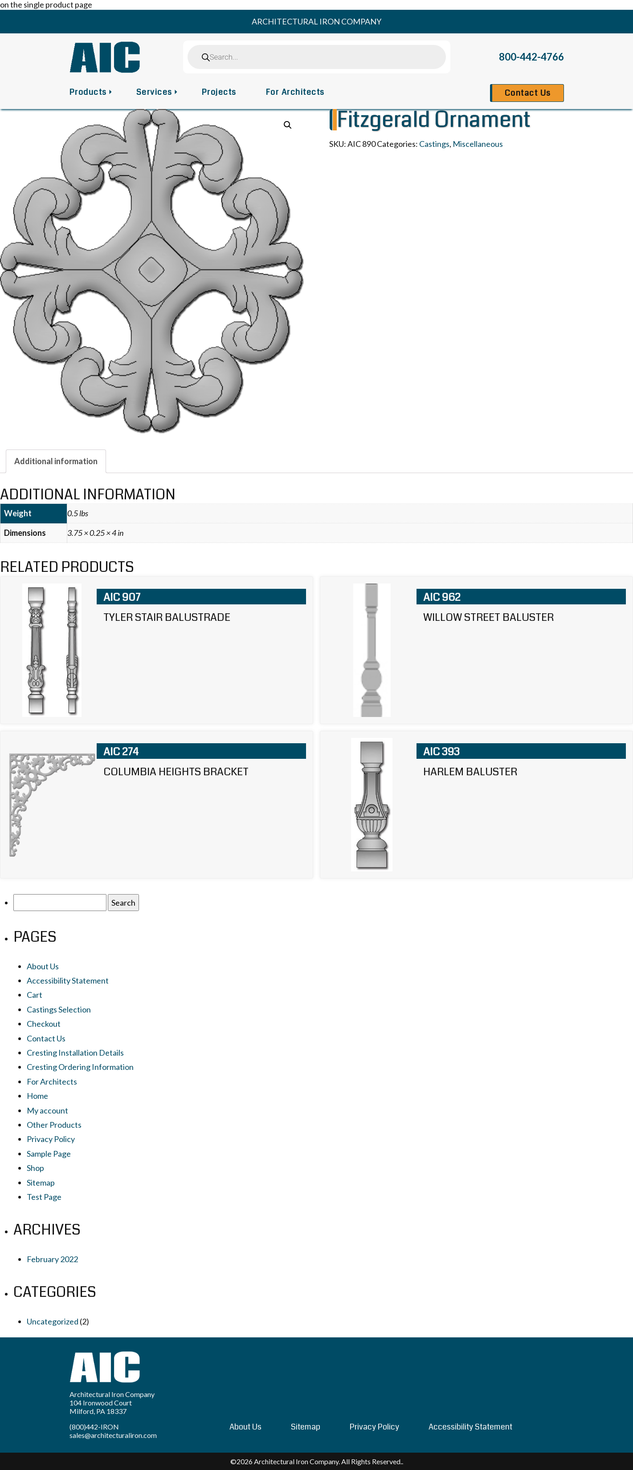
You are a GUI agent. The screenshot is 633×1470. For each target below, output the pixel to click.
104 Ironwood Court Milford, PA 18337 (100, 1406)
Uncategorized (52, 1321)
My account (47, 1110)
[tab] (56, 461)
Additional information (56, 461)
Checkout (44, 1024)
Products (88, 92)
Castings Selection (59, 1009)
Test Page (44, 1197)
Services (154, 92)
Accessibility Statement (68, 980)
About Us (43, 966)
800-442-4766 (531, 57)
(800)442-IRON (94, 1426)
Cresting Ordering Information (80, 1067)
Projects (219, 92)
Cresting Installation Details (75, 1052)
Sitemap (41, 1182)
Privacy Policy (51, 1139)
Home (37, 1096)
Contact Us (528, 93)
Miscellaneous (478, 144)
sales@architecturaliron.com (113, 1435)
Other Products (54, 1125)
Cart (34, 995)
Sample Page (49, 1153)
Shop (35, 1168)
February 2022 (52, 1259)
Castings (434, 144)
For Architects (295, 92)
